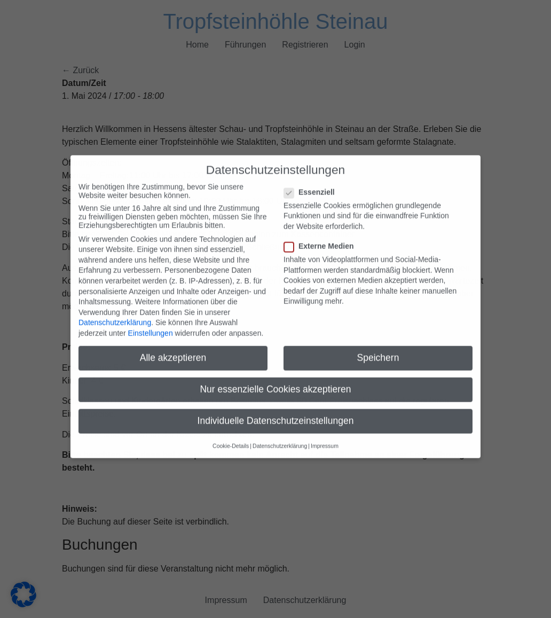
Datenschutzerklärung (114, 309)
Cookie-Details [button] (230, 432)
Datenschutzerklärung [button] (280, 432)
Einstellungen (150, 320)
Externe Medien (322, 232)
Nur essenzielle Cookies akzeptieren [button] (275, 376)
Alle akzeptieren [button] (173, 344)
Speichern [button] (378, 344)
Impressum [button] (325, 432)
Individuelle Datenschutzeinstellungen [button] (276, 407)
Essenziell (313, 178)
